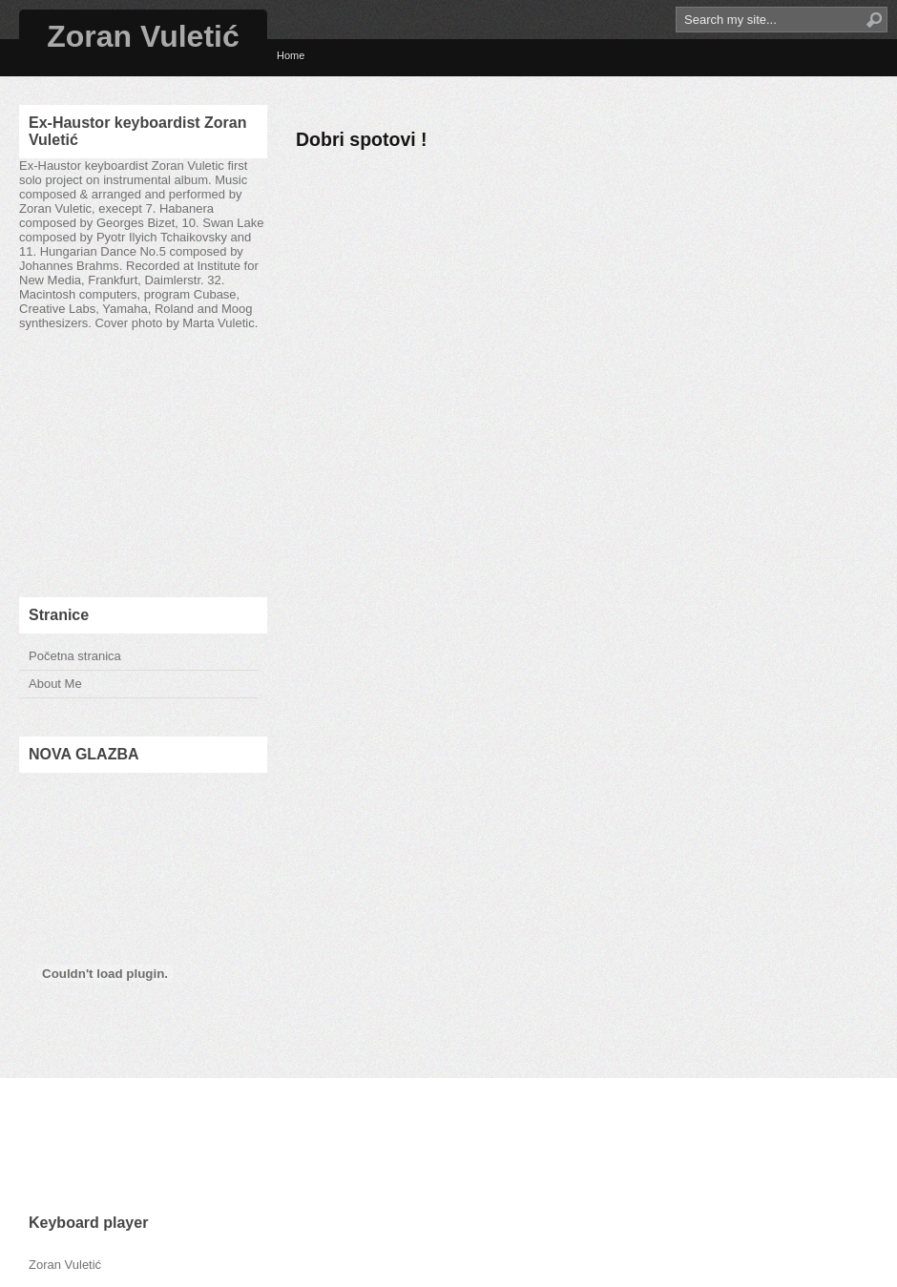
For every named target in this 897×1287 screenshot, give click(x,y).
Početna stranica (75, 656)
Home (290, 55)
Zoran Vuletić (143, 36)
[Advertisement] (143, 463)
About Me (55, 683)
